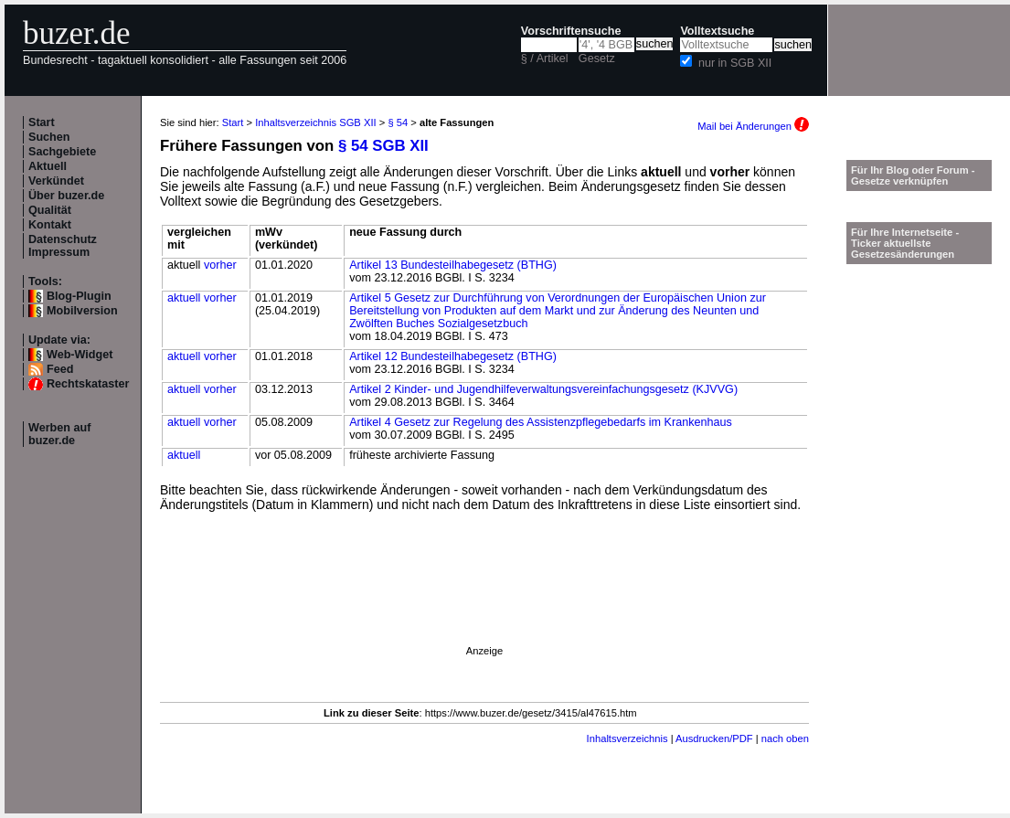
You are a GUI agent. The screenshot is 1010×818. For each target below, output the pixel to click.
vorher (220, 265)
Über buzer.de (66, 195)
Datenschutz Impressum (62, 246)
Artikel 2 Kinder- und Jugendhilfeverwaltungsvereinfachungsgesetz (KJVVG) (543, 389)
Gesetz (597, 58)
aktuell (183, 298)
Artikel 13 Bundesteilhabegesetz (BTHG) (453, 265)
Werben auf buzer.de (59, 434)
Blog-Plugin (79, 296)
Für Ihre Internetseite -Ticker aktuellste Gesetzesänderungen (905, 243)
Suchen (49, 137)
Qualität (49, 210)
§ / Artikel (545, 58)
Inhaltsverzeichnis (627, 738)
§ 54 (398, 122)
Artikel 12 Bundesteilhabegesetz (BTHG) (453, 356)
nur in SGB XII (735, 63)
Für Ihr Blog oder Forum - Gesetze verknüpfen (913, 175)
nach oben (785, 738)
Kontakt (49, 224)
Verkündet (56, 181)
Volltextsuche (717, 31)
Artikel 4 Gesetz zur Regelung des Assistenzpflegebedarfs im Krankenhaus (540, 422)
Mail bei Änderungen (753, 126)
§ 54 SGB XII (383, 145)
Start (41, 122)
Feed (60, 369)
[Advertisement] (253, 654)
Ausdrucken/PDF (714, 738)
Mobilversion (82, 310)
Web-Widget (79, 354)
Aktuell (47, 166)
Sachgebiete (62, 151)
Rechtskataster (88, 383)
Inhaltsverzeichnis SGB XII (315, 122)
